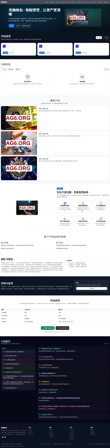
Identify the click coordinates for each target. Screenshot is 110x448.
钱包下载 (30, 434)
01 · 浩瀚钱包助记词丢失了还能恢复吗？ (14, 351)
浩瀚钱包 (4, 2)
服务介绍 (63, 2)
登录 (106, 37)
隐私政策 (92, 432)
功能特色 (57, 2)
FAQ (106, 69)
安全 (4, 69)
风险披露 (92, 434)
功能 (17, 26)
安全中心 (72, 430)
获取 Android (47, 328)
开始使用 (51, 2)
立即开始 (5, 52)
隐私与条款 (26, 26)
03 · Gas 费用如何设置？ (9, 360)
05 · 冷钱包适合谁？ (8, 368)
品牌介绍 (72, 436)
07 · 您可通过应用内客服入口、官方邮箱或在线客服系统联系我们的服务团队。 (18, 377)
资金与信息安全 (71, 2)
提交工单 (51, 434)
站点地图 (68, 444)
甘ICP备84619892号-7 (46, 444)
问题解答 (106, 2)
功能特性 (30, 430)
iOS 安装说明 (62, 328)
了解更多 (12, 52)
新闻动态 (72, 434)
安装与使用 (93, 2)
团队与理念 (86, 2)
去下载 (91, 288)
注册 (99, 37)
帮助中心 (51, 430)
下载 (11, 26)
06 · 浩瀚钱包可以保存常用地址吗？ (12, 372)
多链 (11, 69)
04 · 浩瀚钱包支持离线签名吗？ (11, 364)
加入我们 (72, 432)
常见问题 (30, 432)
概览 (46, 2)
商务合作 (72, 438)
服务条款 (92, 430)
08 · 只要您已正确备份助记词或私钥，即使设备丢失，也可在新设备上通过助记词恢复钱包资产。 (18, 383)
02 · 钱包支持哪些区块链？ (10, 356)
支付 (18, 69)
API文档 (51, 432)
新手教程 (79, 2)
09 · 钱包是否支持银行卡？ (10, 388)
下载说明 (51, 436)
